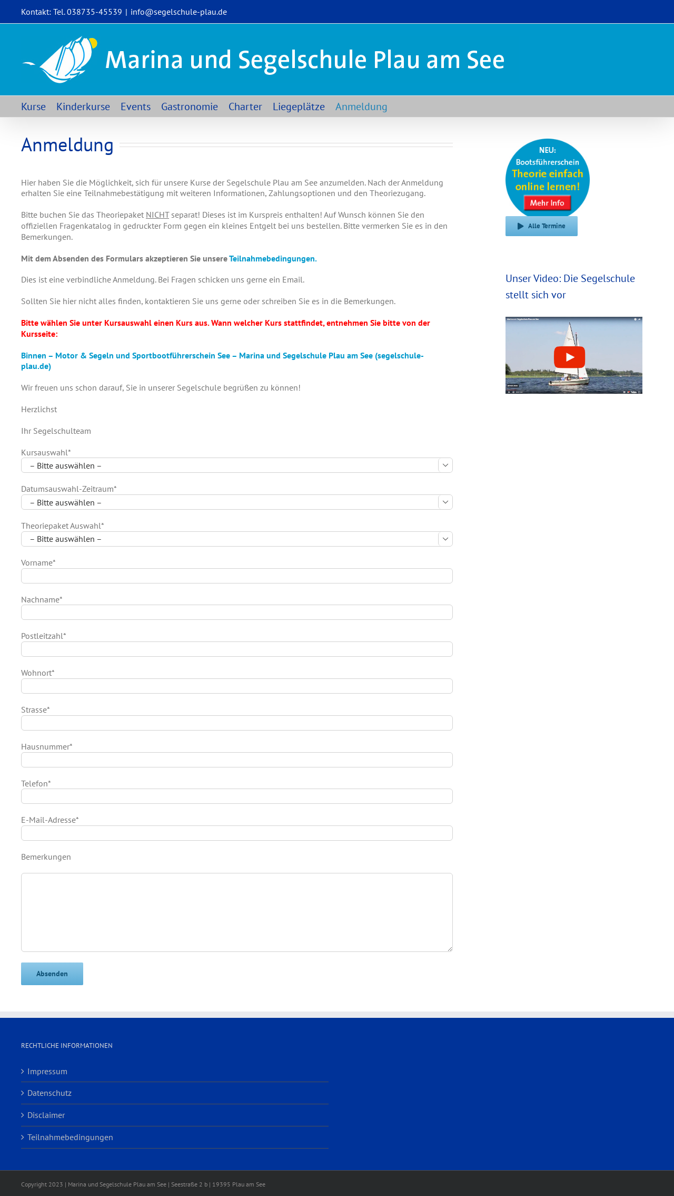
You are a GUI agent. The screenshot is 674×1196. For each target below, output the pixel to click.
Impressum (47, 1071)
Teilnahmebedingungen (70, 1137)
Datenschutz (49, 1092)
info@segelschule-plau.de (179, 11)
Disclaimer (46, 1115)
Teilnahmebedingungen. (273, 258)
